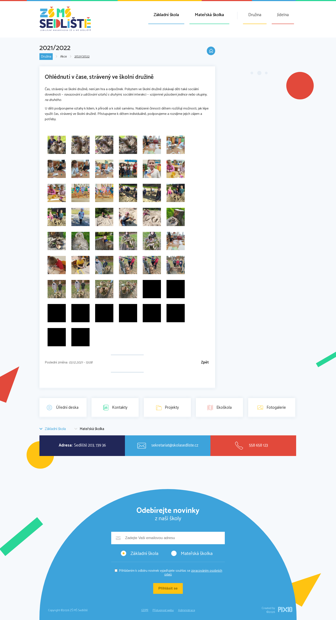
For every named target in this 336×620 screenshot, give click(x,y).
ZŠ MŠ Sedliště (65, 18)
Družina (254, 14)
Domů (211, 51)
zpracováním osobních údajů (193, 572)
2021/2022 (82, 56)
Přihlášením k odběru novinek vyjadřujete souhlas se (170, 572)
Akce (64, 56)
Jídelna (283, 14)
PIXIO (285, 609)
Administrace (186, 610)
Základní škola (166, 14)
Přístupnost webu (163, 610)
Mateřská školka (209, 14)
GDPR (144, 610)
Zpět (205, 362)
